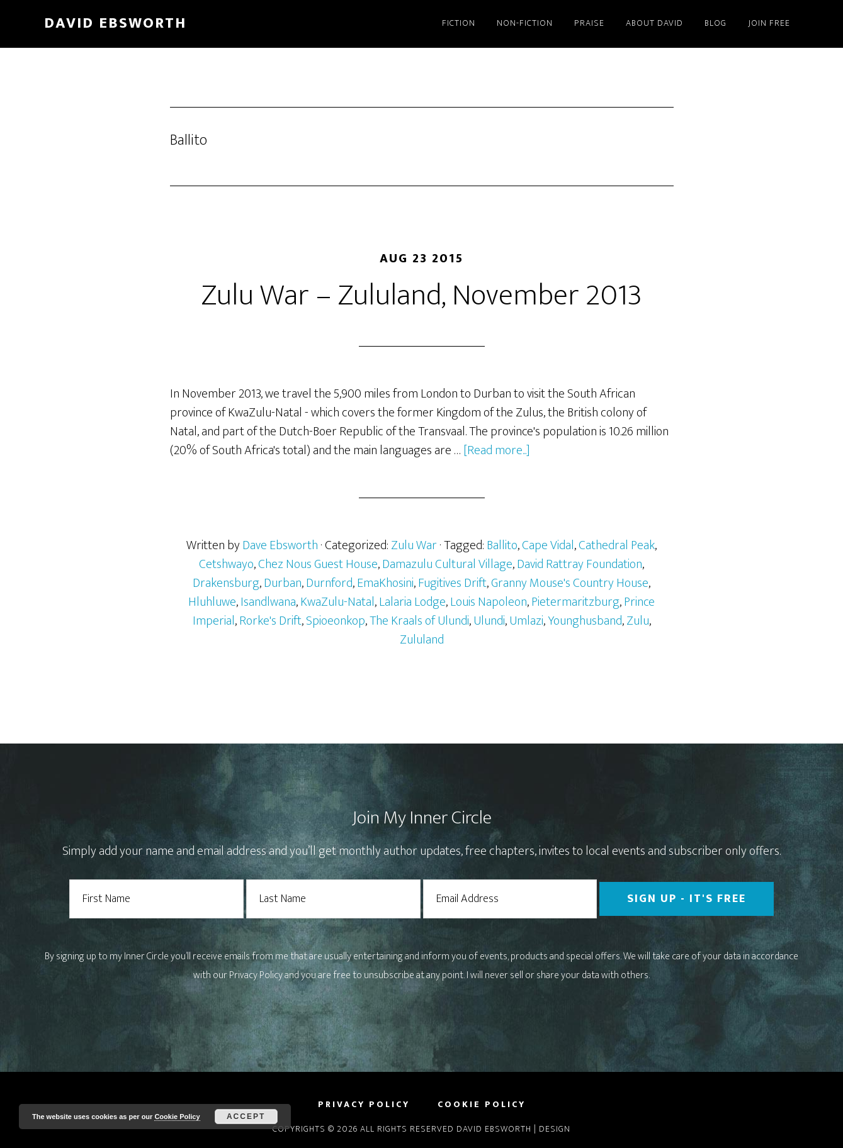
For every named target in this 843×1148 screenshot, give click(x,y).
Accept (246, 1116)
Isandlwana (268, 602)
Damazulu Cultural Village (447, 564)
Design (554, 1129)
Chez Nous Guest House (318, 564)
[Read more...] (496, 450)
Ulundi (489, 621)
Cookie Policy (177, 1116)
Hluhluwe (212, 602)
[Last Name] (333, 899)
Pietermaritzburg (575, 602)
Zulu (637, 621)
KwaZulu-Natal (337, 602)
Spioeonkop (335, 621)
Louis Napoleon (488, 602)
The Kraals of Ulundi (419, 621)
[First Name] (156, 899)
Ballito (502, 545)
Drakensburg (226, 583)
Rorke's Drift (270, 621)
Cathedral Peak (617, 545)
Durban (283, 583)
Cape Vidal (548, 545)
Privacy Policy (256, 975)
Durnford (329, 583)
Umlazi (526, 621)
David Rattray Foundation (579, 564)
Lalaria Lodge (412, 602)
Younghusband (585, 621)
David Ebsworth (115, 23)
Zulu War (414, 545)
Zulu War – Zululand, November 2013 (421, 295)
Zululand (422, 639)
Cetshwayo (226, 564)
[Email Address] (510, 899)
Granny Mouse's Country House (569, 583)
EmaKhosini (385, 583)
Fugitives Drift (452, 583)
